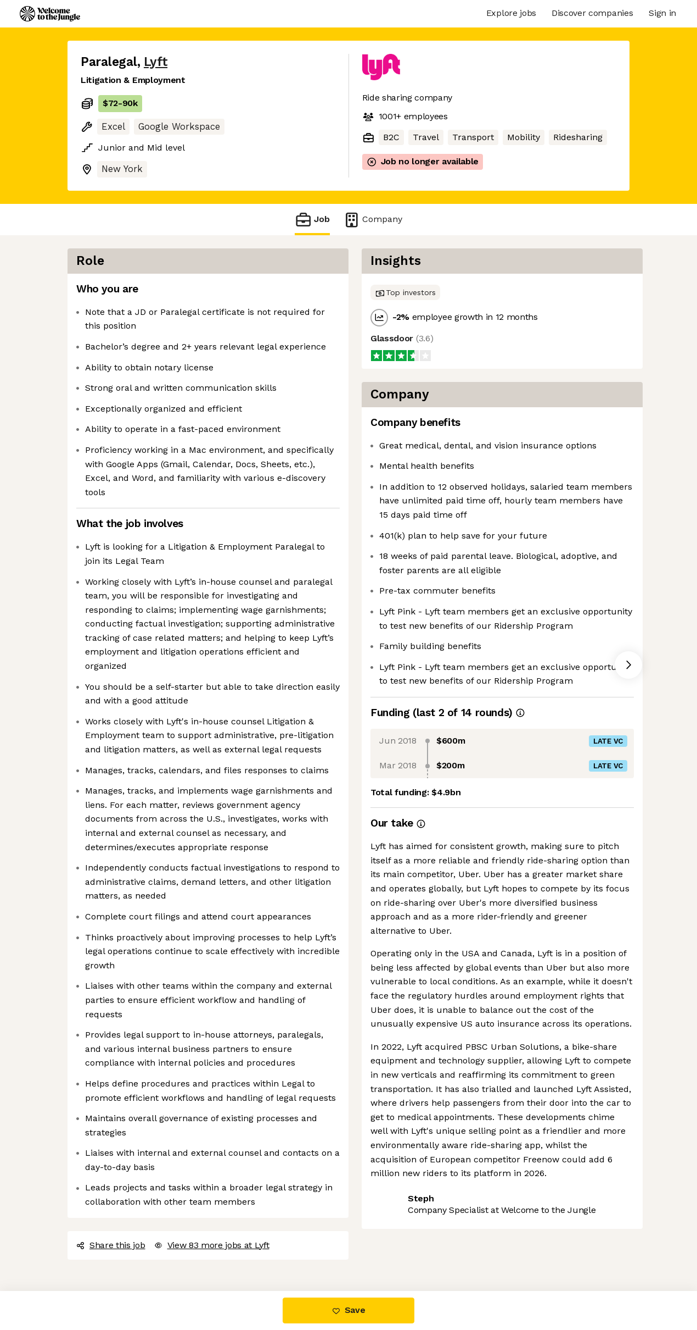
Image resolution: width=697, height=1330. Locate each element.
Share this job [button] (110, 1245)
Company (372, 219)
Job (312, 219)
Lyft (155, 61)
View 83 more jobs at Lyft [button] (211, 1245)
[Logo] (50, 13)
